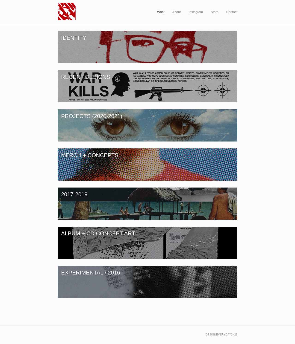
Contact (231, 12)
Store (214, 12)
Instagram (196, 12)
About (176, 12)
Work (160, 12)
